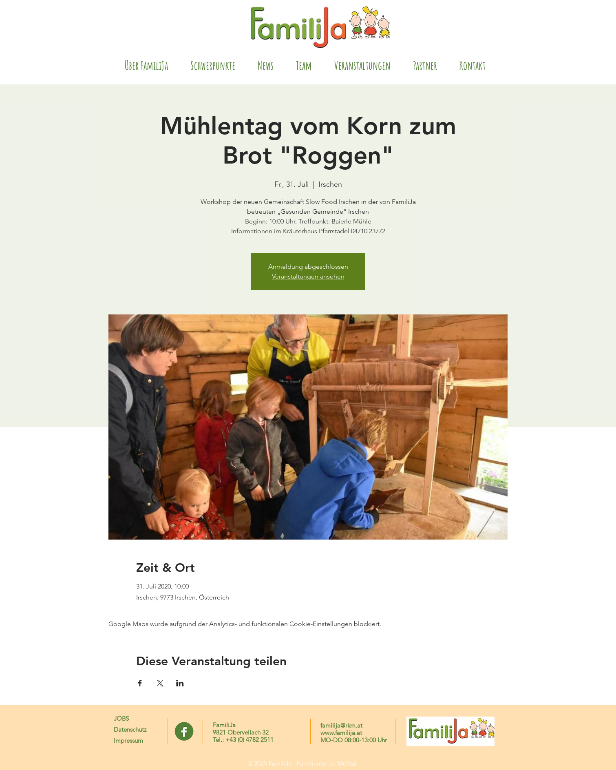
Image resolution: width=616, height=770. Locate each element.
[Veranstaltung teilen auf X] (160, 683)
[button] (427, 62)
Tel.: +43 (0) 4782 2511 (243, 739)
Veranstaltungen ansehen (308, 276)
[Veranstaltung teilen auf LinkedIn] (180, 683)
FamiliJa (224, 725)
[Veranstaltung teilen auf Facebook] (140, 683)
